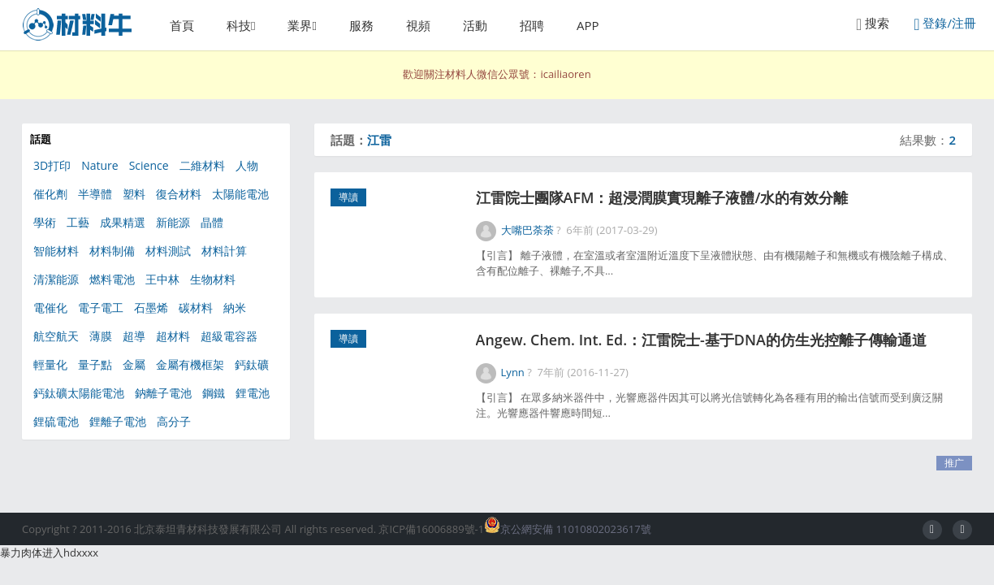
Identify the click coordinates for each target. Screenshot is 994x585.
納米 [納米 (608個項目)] (234, 307)
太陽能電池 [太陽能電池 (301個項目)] (240, 194)
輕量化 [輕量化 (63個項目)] (50, 364)
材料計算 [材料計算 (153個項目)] (224, 250)
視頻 (418, 25)
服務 (361, 25)
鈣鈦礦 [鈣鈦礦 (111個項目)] (252, 364)
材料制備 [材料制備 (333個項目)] (112, 250)
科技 (239, 25)
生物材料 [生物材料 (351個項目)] (213, 279)
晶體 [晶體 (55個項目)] (212, 222)
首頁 (182, 25)
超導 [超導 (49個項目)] (134, 336)
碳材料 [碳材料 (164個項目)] (196, 307)
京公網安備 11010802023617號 (567, 529)
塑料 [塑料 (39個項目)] (134, 194)
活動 (475, 25)
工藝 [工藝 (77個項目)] (78, 222)
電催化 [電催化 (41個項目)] (50, 307)
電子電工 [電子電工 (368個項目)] (100, 307)
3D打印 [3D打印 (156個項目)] (52, 165)
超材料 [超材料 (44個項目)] (173, 336)
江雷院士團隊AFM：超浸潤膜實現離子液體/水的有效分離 (667, 199)
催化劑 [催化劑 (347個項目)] (50, 194)
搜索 (872, 24)
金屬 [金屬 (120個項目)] (134, 364)
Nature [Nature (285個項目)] (99, 165)
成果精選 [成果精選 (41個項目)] (122, 222)
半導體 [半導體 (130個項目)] (95, 194)
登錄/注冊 (945, 24)
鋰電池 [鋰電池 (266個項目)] (253, 393)
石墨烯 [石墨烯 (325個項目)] (151, 307)
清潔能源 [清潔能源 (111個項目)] (56, 279)
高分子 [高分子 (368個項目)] (174, 421)
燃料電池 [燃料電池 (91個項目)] (112, 279)
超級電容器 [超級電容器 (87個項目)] (229, 336)
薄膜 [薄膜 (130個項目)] (100, 336)
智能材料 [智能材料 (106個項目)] (56, 250)
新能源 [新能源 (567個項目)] (173, 222)
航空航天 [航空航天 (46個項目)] (56, 336)
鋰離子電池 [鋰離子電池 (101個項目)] (117, 421)
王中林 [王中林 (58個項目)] (162, 279)
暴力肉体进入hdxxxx (49, 552)
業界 (299, 25)
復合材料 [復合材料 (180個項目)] (178, 194)
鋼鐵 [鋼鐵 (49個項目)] (213, 393)
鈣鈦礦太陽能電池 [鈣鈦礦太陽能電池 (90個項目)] (78, 393)
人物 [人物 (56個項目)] (247, 165)
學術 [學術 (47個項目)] (44, 222)
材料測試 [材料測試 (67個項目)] (168, 250)
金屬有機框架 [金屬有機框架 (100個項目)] (190, 364)
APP (588, 25)
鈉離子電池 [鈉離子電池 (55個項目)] (163, 393)
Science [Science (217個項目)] (149, 165)
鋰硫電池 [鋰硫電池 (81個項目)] (56, 421)
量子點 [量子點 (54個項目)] (95, 364)
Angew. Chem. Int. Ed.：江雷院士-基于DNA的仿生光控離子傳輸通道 (707, 345)
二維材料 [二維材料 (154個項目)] (202, 165)
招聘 (532, 25)
